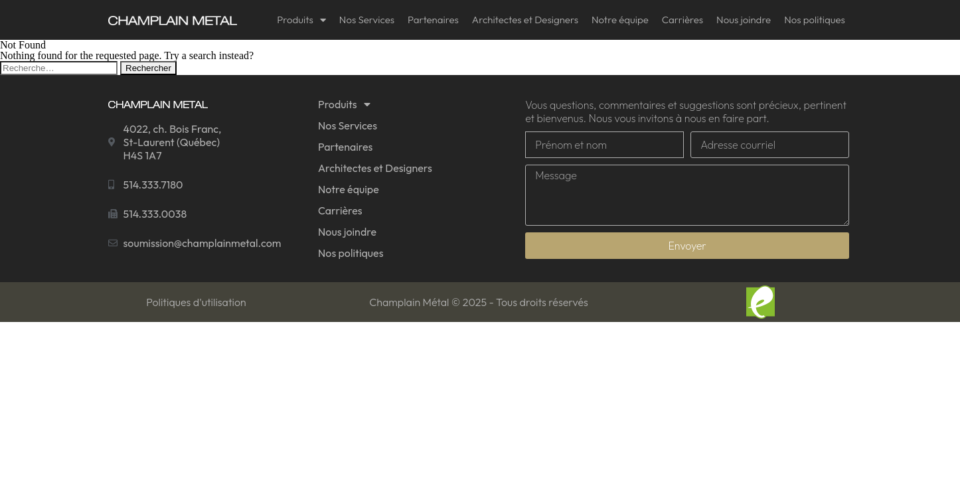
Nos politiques (814, 19)
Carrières (682, 19)
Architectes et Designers (525, 19)
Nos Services (366, 19)
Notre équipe (620, 19)
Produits (301, 20)
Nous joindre (743, 19)
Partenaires (433, 19)
